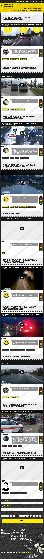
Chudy (3, 481)
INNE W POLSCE (13, 531)
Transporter (4, 435)
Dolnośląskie (13, 530)
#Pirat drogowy (5, 59)
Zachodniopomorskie (24, 540)
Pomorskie (22, 532)
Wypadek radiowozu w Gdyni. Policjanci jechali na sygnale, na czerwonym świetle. (20, 406)
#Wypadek (12, 350)
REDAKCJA (3, 195)
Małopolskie (13, 540)
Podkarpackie (22, 530)
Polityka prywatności (5, 534)
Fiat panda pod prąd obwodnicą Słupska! (17, 357)
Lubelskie (12, 534)
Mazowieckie (13, 538)
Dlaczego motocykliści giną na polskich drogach (21, 453)
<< (2, 516)
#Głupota (12, 109)
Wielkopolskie (23, 538)
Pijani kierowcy (29, 11)
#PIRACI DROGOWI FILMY (14, 59)
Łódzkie (21, 541)
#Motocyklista (13, 493)
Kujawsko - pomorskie (15, 532)
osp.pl (3, 548)
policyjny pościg (21, 11)
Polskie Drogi (14, 24)
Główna (25, 8)
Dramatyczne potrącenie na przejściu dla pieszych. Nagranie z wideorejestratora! (17, 308)
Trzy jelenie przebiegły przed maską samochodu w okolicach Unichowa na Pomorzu (20, 261)
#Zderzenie (4, 446)
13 (39, 516)
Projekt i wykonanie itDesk (27, 553)
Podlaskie (22, 531)
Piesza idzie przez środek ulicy (14, 214)
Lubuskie (12, 535)
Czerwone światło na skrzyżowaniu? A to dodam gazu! (20, 69)
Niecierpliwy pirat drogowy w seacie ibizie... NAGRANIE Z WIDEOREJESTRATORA (18, 18)
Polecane (35, 8)
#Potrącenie (22, 350)
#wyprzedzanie (23, 59)
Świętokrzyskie (23, 535)
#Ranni (20, 446)
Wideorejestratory (37, 11)
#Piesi (17, 207)
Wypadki (15, 11)
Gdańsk (14, 412)
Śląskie (21, 534)
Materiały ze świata (15, 537)
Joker (2, 48)
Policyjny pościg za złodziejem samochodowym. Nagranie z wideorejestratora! (20, 117)
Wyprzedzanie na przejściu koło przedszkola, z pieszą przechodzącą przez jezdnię (19, 166)
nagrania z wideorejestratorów (22, 24)
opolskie (12, 541)
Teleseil (3, 242)
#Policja (12, 158)
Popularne (30, 8)
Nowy (2, 530)
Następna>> (22, 521)
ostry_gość (4, 98)
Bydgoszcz (18, 75)
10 (31, 516)
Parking (39, 8)
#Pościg (16, 158)
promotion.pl (6, 548)
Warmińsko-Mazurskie (24, 537)
